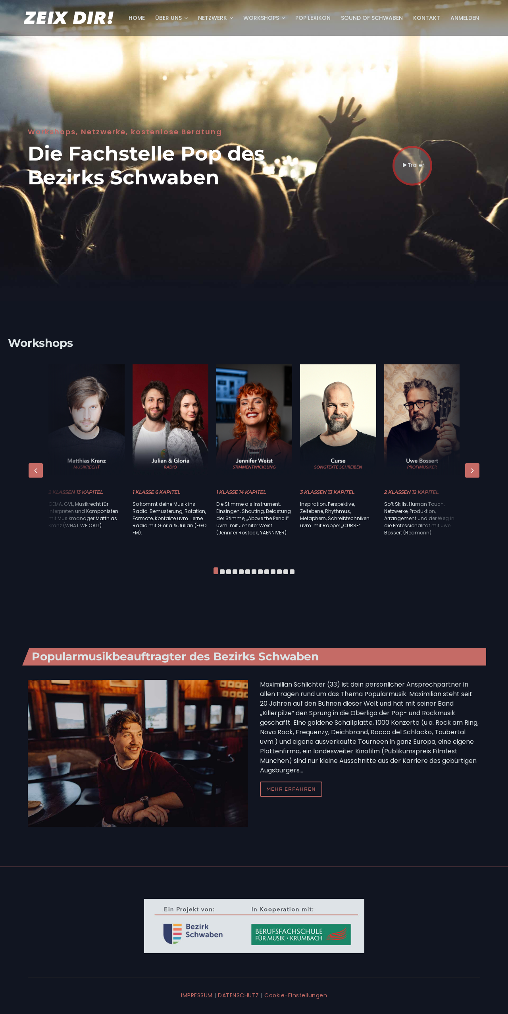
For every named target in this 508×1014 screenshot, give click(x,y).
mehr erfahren (291, 789)
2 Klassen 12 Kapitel (411, 492)
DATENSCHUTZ (238, 995)
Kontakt (426, 18)
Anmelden (464, 18)
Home (137, 18)
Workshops (264, 18)
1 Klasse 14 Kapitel (241, 492)
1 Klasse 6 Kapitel (156, 492)
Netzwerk (215, 18)
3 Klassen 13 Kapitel (327, 492)
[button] (216, 572)
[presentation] (36, 470)
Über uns (171, 18)
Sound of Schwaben (372, 18)
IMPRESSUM (197, 995)
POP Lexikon (313, 18)
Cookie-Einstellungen (295, 995)
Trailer (413, 160)
